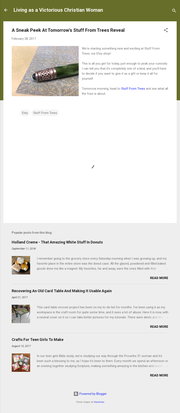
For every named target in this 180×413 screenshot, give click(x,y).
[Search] (174, 11)
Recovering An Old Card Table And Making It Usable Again (62, 291)
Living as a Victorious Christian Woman (58, 10)
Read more (159, 278)
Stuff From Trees (133, 89)
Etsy (25, 113)
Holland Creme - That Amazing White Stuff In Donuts (57, 242)
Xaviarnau (99, 402)
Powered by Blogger (90, 394)
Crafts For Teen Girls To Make (37, 339)
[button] (165, 31)
